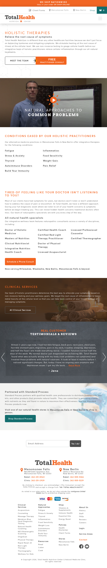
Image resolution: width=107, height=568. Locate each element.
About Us (83, 507)
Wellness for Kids (26, 554)
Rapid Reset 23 (25, 543)
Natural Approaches (44, 506)
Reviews (83, 519)
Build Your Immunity (17, 170)
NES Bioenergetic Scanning (26, 532)
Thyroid (9, 160)
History (82, 510)
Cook (40, 550)
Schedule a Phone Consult (20, 261)
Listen (41, 547)
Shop (92, 10)
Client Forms (64, 533)
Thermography (24, 551)
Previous (2, 357)
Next (104, 357)
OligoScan (22, 537)
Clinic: (34, 481)
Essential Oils (65, 516)
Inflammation (51, 150)
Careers (82, 522)
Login (82, 528)
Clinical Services (22, 506)
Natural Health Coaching (24, 527)
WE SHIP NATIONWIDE (53, 3)
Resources (43, 541)
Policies (63, 525)
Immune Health (66, 513)
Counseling (23, 513)
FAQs (81, 516)
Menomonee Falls (59, 409)
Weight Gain (50, 160)
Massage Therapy (26, 516)
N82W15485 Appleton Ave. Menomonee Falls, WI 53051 (39, 471)
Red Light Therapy (22, 547)
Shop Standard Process (20, 418)
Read (40, 544)
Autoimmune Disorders (18, 165)
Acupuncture (23, 510)
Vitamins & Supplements (65, 509)
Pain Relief (49, 165)
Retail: (34, 477)
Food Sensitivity (53, 155)
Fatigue (9, 150)
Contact (83, 539)
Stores (62, 538)
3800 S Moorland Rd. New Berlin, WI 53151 (74, 471)
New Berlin (79, 409)
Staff (81, 513)
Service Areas (86, 534)
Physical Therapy (25, 540)
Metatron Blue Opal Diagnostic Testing (25, 521)
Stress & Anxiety (15, 155)
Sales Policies (29, 487)
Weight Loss (43, 525)
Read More (74, 365)
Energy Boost (65, 519)
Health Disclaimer (63, 529)
